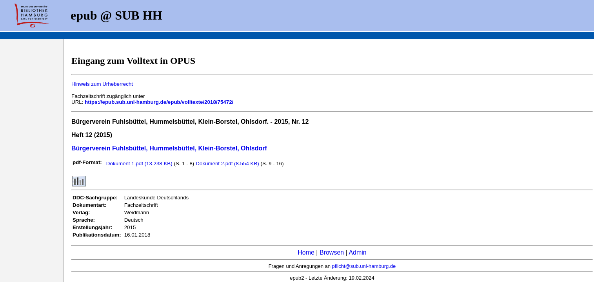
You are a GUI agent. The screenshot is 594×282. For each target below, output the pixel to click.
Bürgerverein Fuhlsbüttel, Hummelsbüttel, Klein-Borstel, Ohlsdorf (169, 148)
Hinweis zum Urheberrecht (102, 84)
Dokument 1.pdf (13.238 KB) (140, 163)
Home (306, 252)
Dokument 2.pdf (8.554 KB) (228, 163)
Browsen (332, 252)
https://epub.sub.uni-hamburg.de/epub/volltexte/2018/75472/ (159, 102)
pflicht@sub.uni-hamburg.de (364, 266)
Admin (357, 252)
